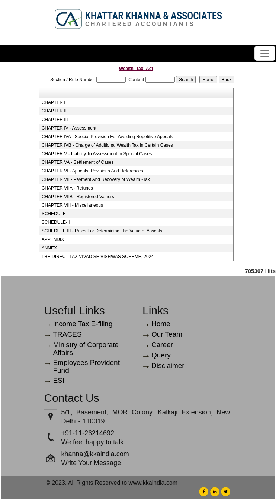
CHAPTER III (55, 119)
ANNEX (49, 248)
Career (162, 345)
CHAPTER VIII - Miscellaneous (72, 205)
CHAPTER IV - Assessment (69, 128)
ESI (58, 380)
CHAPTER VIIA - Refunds (67, 188)
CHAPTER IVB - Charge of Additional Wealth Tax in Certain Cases (107, 145)
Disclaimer (167, 365)
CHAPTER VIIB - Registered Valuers (78, 196)
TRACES (67, 334)
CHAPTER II (54, 111)
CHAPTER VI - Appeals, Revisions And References (92, 171)
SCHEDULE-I (55, 213)
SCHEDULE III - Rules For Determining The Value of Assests (102, 230)
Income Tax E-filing (82, 324)
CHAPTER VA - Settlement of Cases (78, 162)
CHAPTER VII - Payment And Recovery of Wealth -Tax (96, 179)
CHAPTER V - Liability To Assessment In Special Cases (97, 153)
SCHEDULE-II (56, 222)
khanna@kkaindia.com (95, 454)
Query (161, 355)
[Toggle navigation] (264, 53)
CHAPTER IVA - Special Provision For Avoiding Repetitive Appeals (107, 136)
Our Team (166, 334)
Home (160, 324)
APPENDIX (53, 239)
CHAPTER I (53, 102)
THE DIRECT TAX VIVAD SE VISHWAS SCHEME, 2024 (98, 256)
